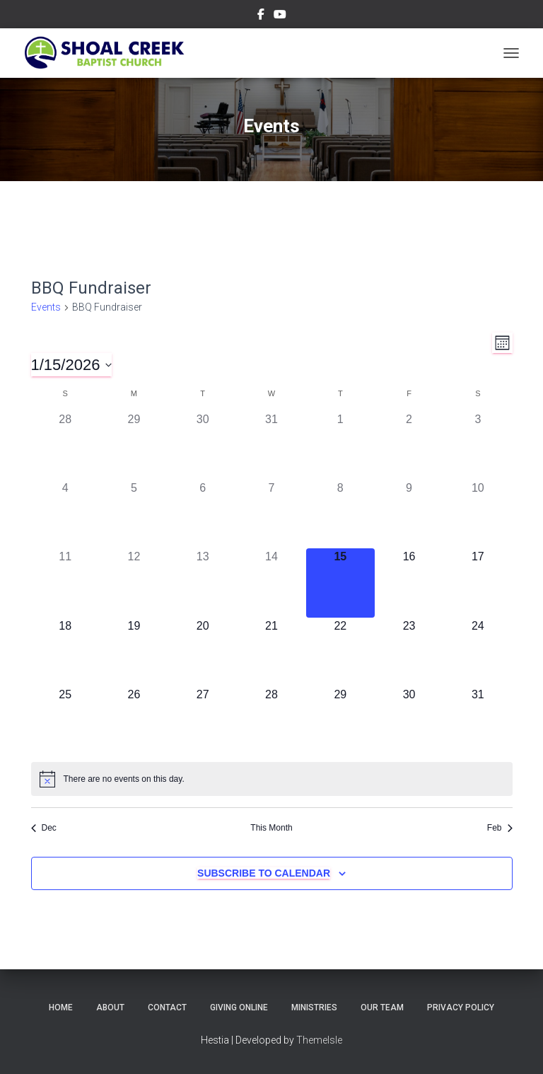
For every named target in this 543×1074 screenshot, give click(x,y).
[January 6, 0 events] (202, 514)
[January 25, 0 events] (65, 720)
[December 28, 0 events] (65, 445)
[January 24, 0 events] (477, 652)
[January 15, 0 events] (340, 582)
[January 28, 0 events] (271, 720)
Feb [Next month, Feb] (500, 828)
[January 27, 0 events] (202, 720)
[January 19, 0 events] (134, 652)
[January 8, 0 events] (340, 514)
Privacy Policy (460, 1007)
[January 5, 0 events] (134, 514)
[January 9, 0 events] (409, 514)
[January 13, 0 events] (202, 582)
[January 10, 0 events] (477, 514)
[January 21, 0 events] (271, 652)
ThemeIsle (319, 1040)
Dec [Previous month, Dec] (44, 828)
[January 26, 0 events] (134, 720)
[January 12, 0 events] (134, 582)
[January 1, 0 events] (340, 445)
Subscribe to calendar (263, 873)
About (110, 1007)
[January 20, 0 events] (202, 652)
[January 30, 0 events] (409, 720)
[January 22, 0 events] (340, 652)
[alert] (272, 779)
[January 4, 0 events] (65, 514)
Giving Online (239, 1007)
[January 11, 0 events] (65, 582)
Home (61, 1007)
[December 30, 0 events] (202, 445)
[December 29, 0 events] (134, 445)
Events (46, 307)
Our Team (382, 1007)
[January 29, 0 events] (340, 720)
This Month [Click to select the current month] (271, 828)
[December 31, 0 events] (271, 445)
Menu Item (260, 16)
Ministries (314, 1007)
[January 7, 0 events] (271, 514)
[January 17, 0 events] (477, 582)
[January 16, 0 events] (409, 582)
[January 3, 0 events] (477, 445)
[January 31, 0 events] (477, 720)
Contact (167, 1007)
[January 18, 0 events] (65, 652)
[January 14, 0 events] (271, 582)
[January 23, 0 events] (409, 652)
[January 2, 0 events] (409, 445)
